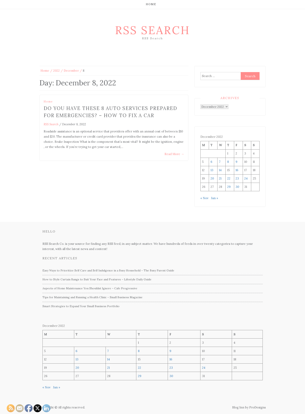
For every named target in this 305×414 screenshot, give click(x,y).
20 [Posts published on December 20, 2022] (212, 178)
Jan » (214, 198)
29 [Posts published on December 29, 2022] (229, 187)
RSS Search (152, 30)
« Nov (204, 198)
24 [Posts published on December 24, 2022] (246, 178)
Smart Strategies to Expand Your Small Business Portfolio (80, 306)
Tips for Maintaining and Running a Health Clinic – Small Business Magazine (92, 297)
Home (151, 4)
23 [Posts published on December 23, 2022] (237, 178)
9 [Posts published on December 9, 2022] (236, 162)
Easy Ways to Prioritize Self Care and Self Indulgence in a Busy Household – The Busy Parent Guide (108, 270)
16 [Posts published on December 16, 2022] (237, 170)
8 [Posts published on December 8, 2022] (228, 162)
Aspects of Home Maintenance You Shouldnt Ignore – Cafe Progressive (89, 288)
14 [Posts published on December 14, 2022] (220, 170)
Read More (174, 154)
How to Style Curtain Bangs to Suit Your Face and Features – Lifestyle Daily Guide (96, 279)
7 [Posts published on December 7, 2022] (219, 162)
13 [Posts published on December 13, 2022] (212, 170)
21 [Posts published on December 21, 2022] (220, 178)
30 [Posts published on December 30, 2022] (237, 187)
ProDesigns (257, 407)
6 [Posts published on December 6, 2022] (211, 162)
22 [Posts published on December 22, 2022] (228, 178)
